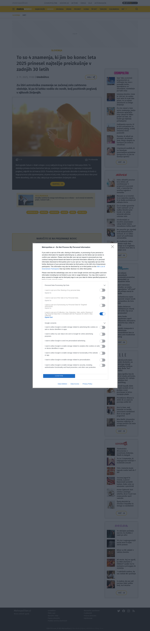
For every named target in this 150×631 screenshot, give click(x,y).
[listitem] (75, 285)
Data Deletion (62, 384)
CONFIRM (59, 376)
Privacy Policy (87, 384)
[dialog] (75, 315)
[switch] (102, 290)
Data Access (75, 384)
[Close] (113, 247)
